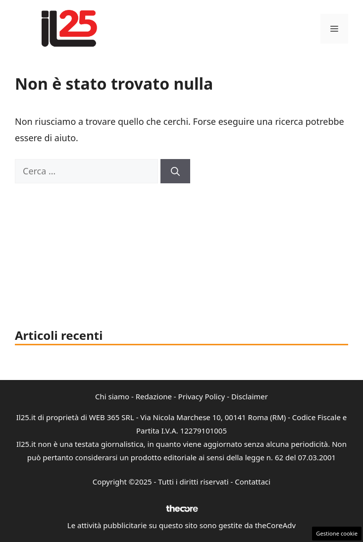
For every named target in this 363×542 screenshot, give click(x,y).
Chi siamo (112, 396)
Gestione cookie (337, 533)
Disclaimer (249, 396)
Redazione (154, 396)
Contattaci (252, 482)
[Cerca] (175, 171)
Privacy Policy (201, 396)
